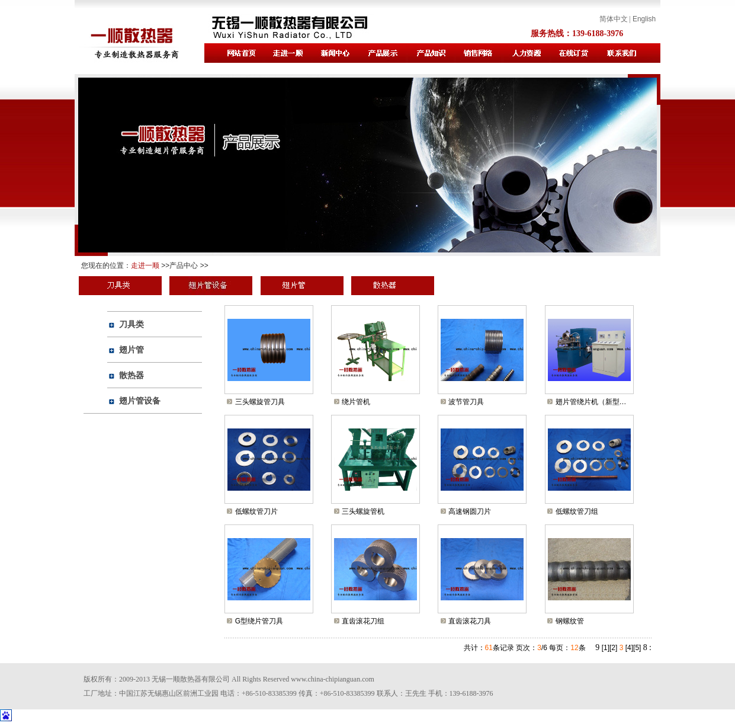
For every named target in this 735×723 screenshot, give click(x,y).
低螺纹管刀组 (577, 511)
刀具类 (131, 324)
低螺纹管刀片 (256, 511)
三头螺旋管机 (363, 511)
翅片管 (131, 349)
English (644, 19)
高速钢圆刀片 (469, 511)
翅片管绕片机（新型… (591, 402)
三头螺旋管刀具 (260, 402)
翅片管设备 (140, 400)
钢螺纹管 (570, 621)
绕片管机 (356, 402)
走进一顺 (145, 265)
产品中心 (183, 265)
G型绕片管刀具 (259, 621)
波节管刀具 (466, 402)
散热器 (131, 375)
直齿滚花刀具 (469, 621)
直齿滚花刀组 (363, 621)
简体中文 (613, 19)
